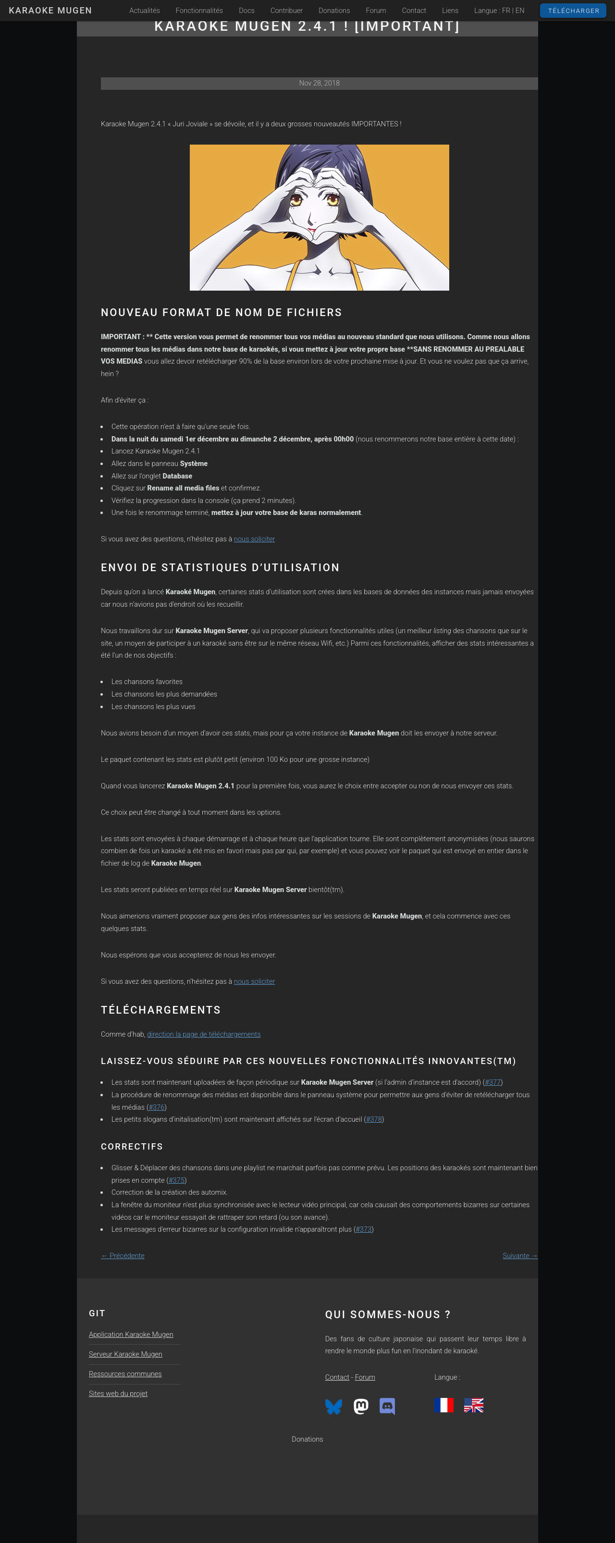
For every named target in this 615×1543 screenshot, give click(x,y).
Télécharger (574, 10)
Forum (376, 10)
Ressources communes (125, 1374)
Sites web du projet (118, 1393)
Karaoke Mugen (50, 10)
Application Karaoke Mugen (131, 1334)
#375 (176, 1180)
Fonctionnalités (199, 10)
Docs (247, 10)
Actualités (144, 10)
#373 (363, 1229)
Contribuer (287, 10)
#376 (156, 1107)
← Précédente (123, 1255)
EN (520, 10)
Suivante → (520, 1255)
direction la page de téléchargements (203, 1034)
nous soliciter (254, 539)
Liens (450, 10)
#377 (493, 1082)
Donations (334, 10)
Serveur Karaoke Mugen (125, 1354)
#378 (374, 1119)
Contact (414, 10)
